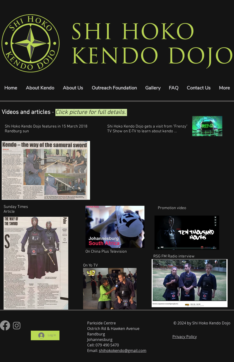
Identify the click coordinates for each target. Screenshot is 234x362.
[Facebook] (5, 325)
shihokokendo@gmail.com (122, 350)
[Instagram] (17, 325)
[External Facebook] (158, 170)
